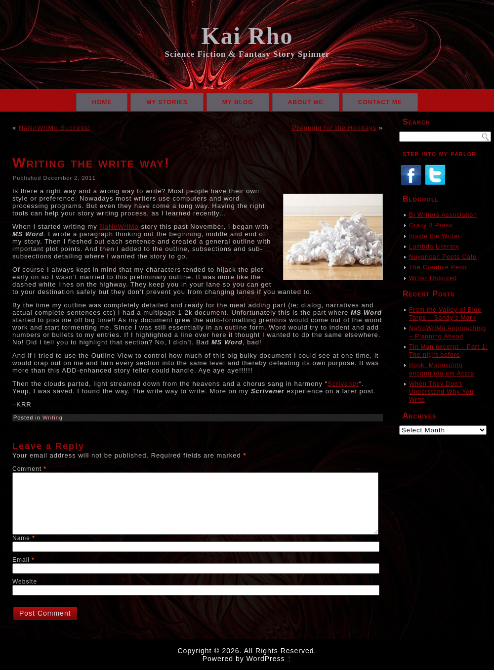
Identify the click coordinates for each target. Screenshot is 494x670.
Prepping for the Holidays (334, 127)
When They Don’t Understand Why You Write (441, 392)
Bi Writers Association (443, 214)
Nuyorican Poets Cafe (443, 256)
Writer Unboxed (433, 278)
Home (102, 102)
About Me (306, 102)
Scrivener (343, 383)
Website (24, 581)
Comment (29, 468)
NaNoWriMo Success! (54, 127)
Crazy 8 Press (431, 225)
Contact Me (380, 102)
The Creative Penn (438, 267)
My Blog (237, 102)
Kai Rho (247, 36)
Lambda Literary (434, 246)
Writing (52, 417)
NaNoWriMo (119, 226)
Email (23, 559)
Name (23, 538)
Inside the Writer (434, 236)
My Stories (167, 102)
